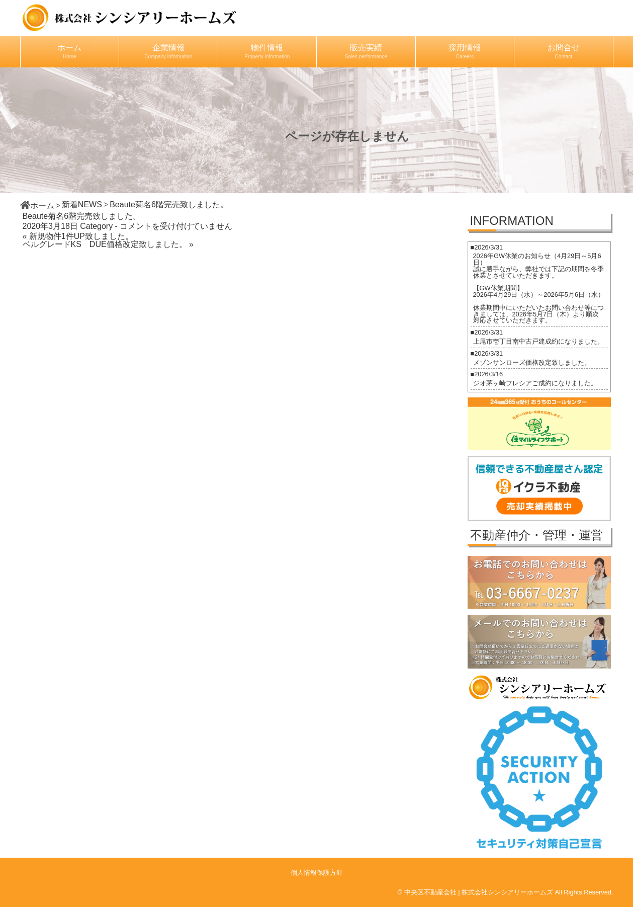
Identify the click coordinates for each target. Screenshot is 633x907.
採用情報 (464, 51)
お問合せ (564, 51)
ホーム (69, 51)
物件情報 (267, 51)
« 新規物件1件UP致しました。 (78, 236)
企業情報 (168, 51)
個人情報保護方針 (317, 872)
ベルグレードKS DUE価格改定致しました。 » (108, 244)
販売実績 (366, 51)
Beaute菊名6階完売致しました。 (82, 216)
